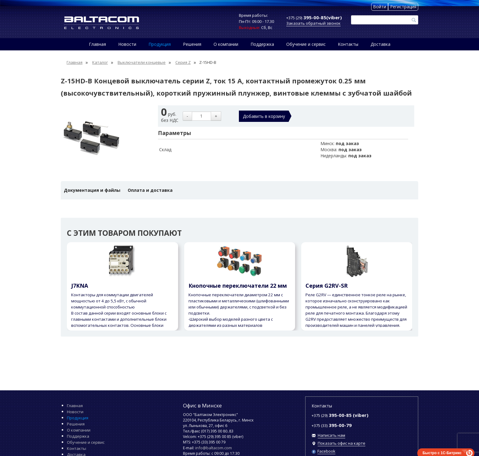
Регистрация (403, 6)
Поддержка (262, 44)
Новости (127, 44)
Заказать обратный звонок (313, 23)
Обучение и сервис (306, 44)
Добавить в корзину (264, 116)
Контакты (348, 44)
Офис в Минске (202, 405)
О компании (226, 44)
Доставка (380, 44)
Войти (379, 6)
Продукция (159, 44)
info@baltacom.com (213, 448)
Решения (192, 44)
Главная (97, 44)
